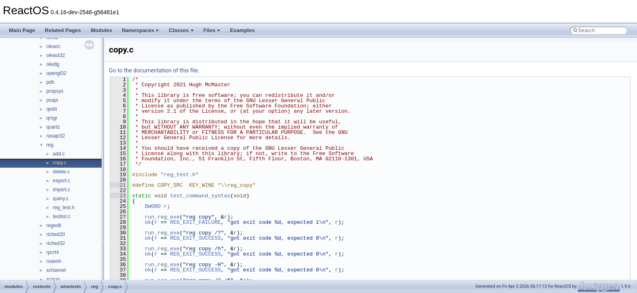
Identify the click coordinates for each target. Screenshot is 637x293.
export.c (61, 181)
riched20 (55, 234)
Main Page (22, 30)
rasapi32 (55, 136)
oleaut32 (55, 55)
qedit (51, 109)
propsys (54, 91)
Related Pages (63, 30)
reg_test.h (63, 207)
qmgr (51, 118)
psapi (52, 100)
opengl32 (56, 73)
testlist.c (61, 216)
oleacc (53, 46)
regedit (53, 225)
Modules (101, 30)
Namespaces (140, 30)
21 (118, 185)
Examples (242, 30)
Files (212, 30)
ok (148, 222)
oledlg (52, 64)
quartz (53, 127)
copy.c (60, 163)
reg (49, 145)
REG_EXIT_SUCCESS (195, 238)
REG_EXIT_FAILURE (195, 222)
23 (118, 195)
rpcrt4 (52, 252)
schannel (56, 270)
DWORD (152, 206)
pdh (50, 82)
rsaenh (53, 261)
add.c (59, 154)
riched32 (55, 243)
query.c (60, 198)
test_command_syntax (200, 195)
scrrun (53, 279)
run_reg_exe (162, 217)
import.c (61, 189)
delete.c (61, 172)
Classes (181, 30)
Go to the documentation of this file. (154, 70)
